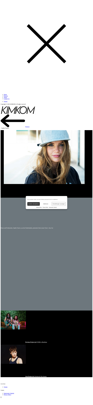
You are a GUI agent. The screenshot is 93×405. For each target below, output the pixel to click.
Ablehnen (45, 204)
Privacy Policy (39, 207)
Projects (27, 126)
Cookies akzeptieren (33, 204)
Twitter (5, 101)
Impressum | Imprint (53, 207)
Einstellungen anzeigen (59, 204)
